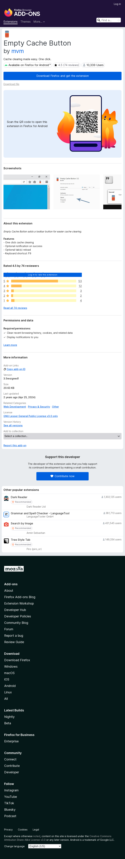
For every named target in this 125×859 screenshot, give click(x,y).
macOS (9, 673)
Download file (11, 84)
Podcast (10, 816)
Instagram (11, 790)
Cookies (23, 829)
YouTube (10, 797)
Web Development (14, 406)
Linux (8, 692)
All (6, 698)
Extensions (10, 21)
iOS (6, 679)
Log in (117, 3)
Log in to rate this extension (42, 274)
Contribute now (62, 476)
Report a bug (13, 635)
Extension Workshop (19, 603)
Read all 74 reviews (15, 307)
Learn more (10, 344)
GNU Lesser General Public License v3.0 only (30, 416)
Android (10, 686)
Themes (25, 21)
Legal (36, 829)
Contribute (12, 766)
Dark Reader (19, 497)
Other (55, 406)
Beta (7, 723)
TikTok (9, 803)
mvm (17, 51)
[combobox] (108, 20)
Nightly (9, 717)
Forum (8, 629)
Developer (11, 772)
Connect (10, 759)
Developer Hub (15, 610)
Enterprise (11, 741)
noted (36, 836)
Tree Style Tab (20, 539)
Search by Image (22, 523)
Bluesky (9, 809)
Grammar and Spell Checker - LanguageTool (40, 513)
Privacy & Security (39, 406)
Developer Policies (17, 616)
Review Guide (14, 642)
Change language (14, 846)
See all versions (13, 425)
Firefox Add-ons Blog (19, 597)
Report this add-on (14, 445)
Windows (11, 666)
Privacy (8, 829)
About (8, 590)
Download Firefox (17, 660)
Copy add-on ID (14, 369)
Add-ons (11, 584)
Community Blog (16, 623)
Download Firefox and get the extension (62, 76)
